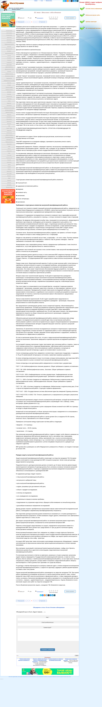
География (9, 57)
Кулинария (9, 91)
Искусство (9, 82)
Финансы (9, 175)
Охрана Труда (9, 128)
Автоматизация (9, 30)
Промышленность (9, 141)
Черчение (9, 180)
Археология (9, 37)
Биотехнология (9, 48)
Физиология (9, 171)
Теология (9, 160)
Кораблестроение (9, 89)
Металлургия (9, 119)
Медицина (9, 114)
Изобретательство (9, 73)
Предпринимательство (9, 44)
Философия (9, 173)
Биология (9, 46)
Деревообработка (9, 67)
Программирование (9, 137)
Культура (9, 94)
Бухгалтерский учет (9, 53)
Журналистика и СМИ (9, 69)
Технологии (9, 162)
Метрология (9, 121)
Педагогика (9, 130)
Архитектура (9, 39)
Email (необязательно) (47, 622)
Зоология (9, 71)
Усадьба (9, 166)
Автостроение (9, 32)
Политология (9, 132)
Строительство (9, 157)
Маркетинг (9, 103)
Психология (9, 144)
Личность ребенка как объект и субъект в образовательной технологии (40, 660)
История (9, 85)
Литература (9, 98)
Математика (9, 105)
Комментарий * (47, 627)
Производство (9, 139)
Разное (9, 148)
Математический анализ (9, 107)
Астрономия (9, 42)
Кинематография (9, 87)
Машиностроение (9, 112)
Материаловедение (9, 110)
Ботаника (9, 51)
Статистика (9, 155)
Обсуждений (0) (40, 18)
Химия (9, 178)
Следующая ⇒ (43, 21)
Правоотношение (9, 135)
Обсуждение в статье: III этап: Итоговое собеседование (48, 607)
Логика (9, 101)
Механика (9, 123)
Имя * (47, 617)
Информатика (9, 78)
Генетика (9, 55)
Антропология (9, 35)
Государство (9, 62)
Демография (9, 64)
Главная (35, 0)
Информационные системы (9, 80)
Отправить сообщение (47, 649)
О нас (42, 0)
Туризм (9, 164)
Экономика (9, 184)
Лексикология (9, 96)
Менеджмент (9, 116)
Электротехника (9, 187)
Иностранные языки (9, 76)
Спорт (9, 153)
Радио (9, 146)
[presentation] (28, 645)
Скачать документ (70, 17)
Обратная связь (49, 0)
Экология (9, 182)
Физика (9, 169)
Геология (9, 60)
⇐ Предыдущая (20, 21)
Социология (9, 150)
